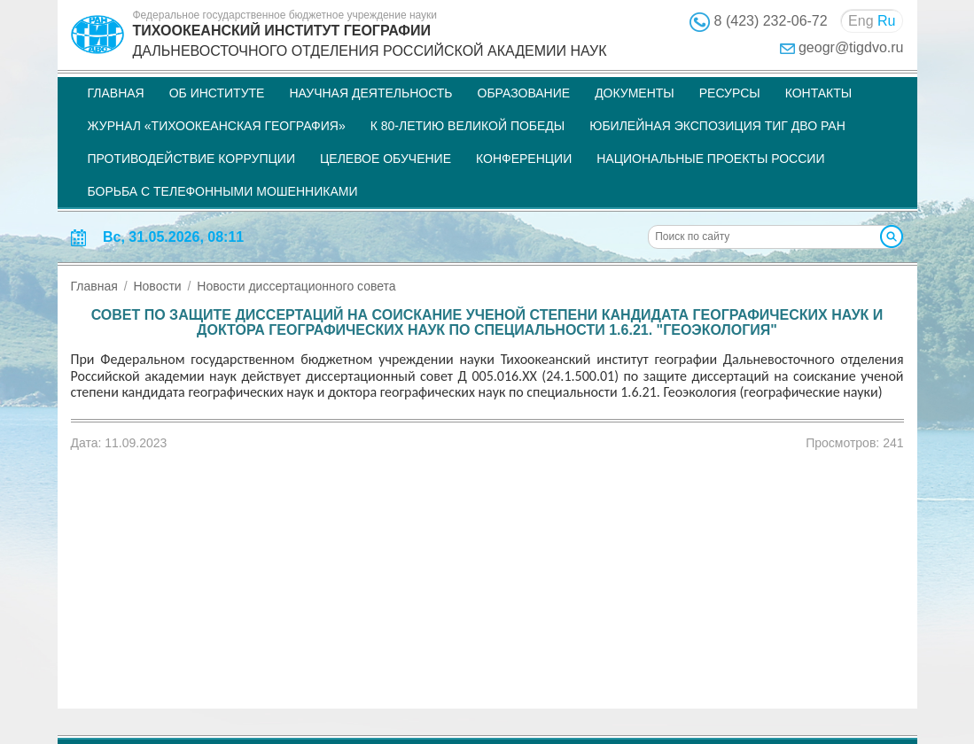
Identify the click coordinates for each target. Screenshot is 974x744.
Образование (524, 93)
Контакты (819, 93)
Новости (157, 286)
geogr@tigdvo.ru (851, 47)
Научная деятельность (370, 93)
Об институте (217, 93)
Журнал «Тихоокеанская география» (217, 126)
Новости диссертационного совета (296, 286)
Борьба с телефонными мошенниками (223, 191)
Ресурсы (729, 93)
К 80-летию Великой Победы (467, 126)
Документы (634, 93)
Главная (116, 93)
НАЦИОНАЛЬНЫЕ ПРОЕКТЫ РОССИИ (710, 158)
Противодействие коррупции (191, 158)
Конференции (524, 158)
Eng (860, 20)
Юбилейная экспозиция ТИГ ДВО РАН (717, 126)
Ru (886, 20)
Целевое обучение (385, 158)
